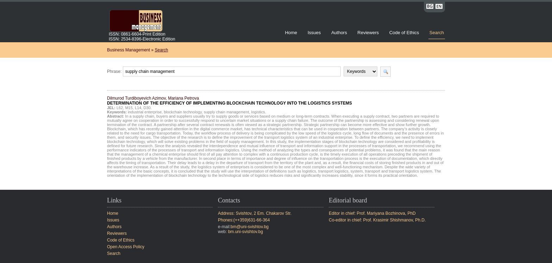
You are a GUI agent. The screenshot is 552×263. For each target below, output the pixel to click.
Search (436, 32)
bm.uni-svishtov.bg (245, 231)
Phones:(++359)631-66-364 (244, 220)
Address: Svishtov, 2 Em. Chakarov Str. (254, 213)
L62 (120, 108)
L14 (138, 108)
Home (291, 32)
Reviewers (368, 32)
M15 (128, 108)
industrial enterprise (145, 112)
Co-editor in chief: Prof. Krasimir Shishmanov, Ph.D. (377, 220)
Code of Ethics (404, 32)
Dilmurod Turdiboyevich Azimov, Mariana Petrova (229, 101)
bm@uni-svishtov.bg (250, 226)
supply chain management (226, 112)
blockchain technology (182, 112)
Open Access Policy (125, 246)
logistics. (258, 112)
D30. (147, 108)
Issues (314, 32)
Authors (339, 32)
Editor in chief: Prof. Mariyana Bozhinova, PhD (372, 213)
